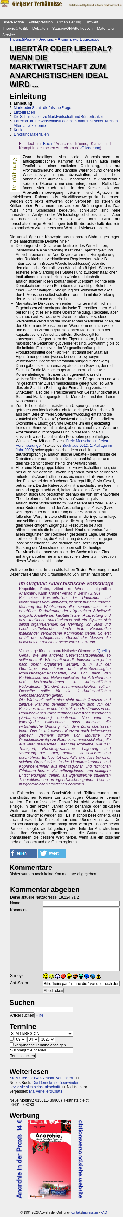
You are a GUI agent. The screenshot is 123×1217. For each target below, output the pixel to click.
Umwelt (92, 22)
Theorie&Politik (15, 28)
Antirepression (41, 22)
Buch (47, 143)
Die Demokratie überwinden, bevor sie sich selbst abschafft (45, 1084)
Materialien (106, 28)
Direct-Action (13, 22)
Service (8, 35)
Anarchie (46, 39)
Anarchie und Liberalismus (79, 39)
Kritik (18, 130)
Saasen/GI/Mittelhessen (72, 28)
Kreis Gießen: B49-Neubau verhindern (42, 1078)
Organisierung (69, 22)
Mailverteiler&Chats (45, 1091)
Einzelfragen (24, 112)
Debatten (40, 28)
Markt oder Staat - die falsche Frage (42, 108)
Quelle (103, 651)
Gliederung (90, 148)
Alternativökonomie (30, 125)
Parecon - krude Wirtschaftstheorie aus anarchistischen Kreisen (66, 121)
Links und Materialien (31, 134)
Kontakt (76, 1212)
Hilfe (39, 1015)
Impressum (90, 1212)
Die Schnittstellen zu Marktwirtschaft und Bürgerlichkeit (59, 116)
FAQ (103, 1212)
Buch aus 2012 (75, 445)
